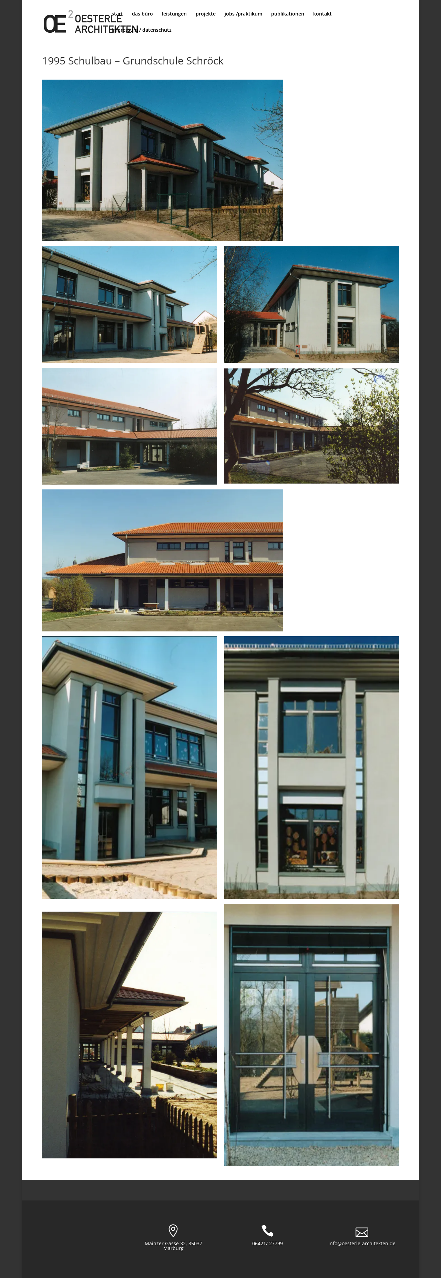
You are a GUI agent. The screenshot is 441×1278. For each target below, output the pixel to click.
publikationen (287, 14)
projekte (206, 14)
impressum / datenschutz (142, 30)
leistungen (174, 14)
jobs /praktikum (243, 14)
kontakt (322, 14)
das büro (142, 14)
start (117, 14)
